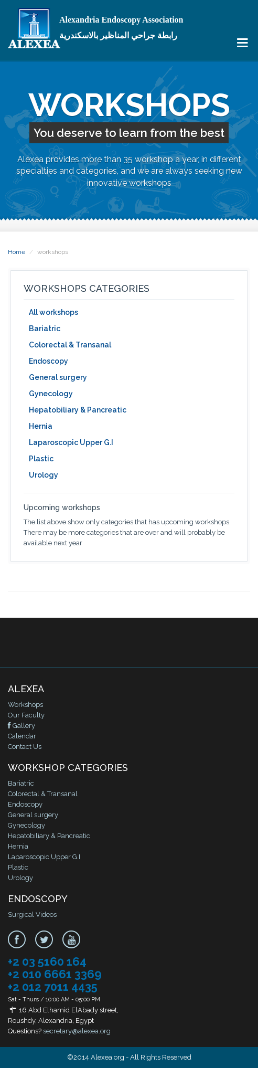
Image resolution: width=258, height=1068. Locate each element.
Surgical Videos (32, 914)
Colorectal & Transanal (70, 345)
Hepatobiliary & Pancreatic (77, 410)
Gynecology (51, 393)
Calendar (22, 736)
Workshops (25, 705)
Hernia (40, 426)
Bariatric (44, 328)
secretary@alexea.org (77, 1031)
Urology (43, 475)
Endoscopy (48, 361)
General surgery (58, 377)
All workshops (53, 312)
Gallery (21, 725)
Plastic (41, 458)
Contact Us (24, 746)
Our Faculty (26, 715)
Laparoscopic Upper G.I (71, 442)
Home (16, 252)
